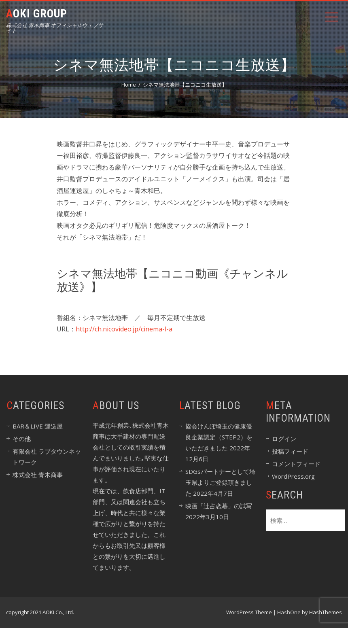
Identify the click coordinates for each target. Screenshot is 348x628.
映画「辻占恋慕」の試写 (218, 506)
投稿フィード (290, 451)
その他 (22, 439)
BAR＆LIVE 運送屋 (38, 426)
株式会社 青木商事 (38, 475)
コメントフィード (296, 464)
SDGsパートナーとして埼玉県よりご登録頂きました (220, 482)
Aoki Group (36, 13)
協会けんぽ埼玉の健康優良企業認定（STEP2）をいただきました (219, 437)
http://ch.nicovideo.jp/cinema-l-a (124, 329)
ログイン (284, 439)
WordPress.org (293, 476)
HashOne (289, 612)
